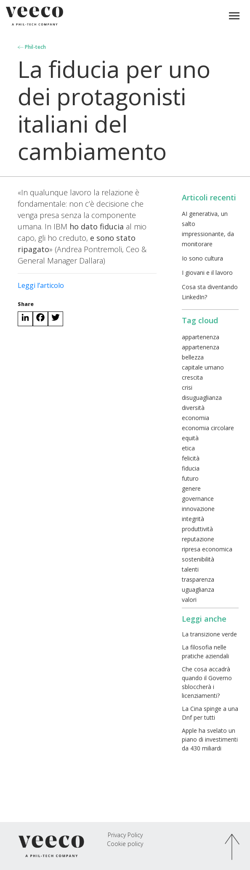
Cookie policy (125, 844)
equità (190, 438)
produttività (197, 529)
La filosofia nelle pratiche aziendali (205, 651)
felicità (190, 458)
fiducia (190, 468)
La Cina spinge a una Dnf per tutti (210, 713)
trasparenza (198, 579)
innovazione (198, 509)
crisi (187, 387)
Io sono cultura (202, 258)
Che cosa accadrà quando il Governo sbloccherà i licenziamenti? (207, 682)
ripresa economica (207, 549)
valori (189, 600)
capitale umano (203, 367)
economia (195, 418)
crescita (192, 377)
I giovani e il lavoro (207, 273)
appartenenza (200, 337)
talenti (190, 569)
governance (198, 499)
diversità (193, 408)
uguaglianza (198, 589)
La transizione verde (209, 634)
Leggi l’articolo (41, 285)
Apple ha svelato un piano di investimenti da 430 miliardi (210, 739)
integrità (193, 519)
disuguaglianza (202, 398)
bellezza (193, 357)
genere (191, 488)
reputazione (198, 539)
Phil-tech (32, 47)
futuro (190, 478)
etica (188, 448)
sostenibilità (198, 559)
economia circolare (208, 428)
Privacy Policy (125, 835)
